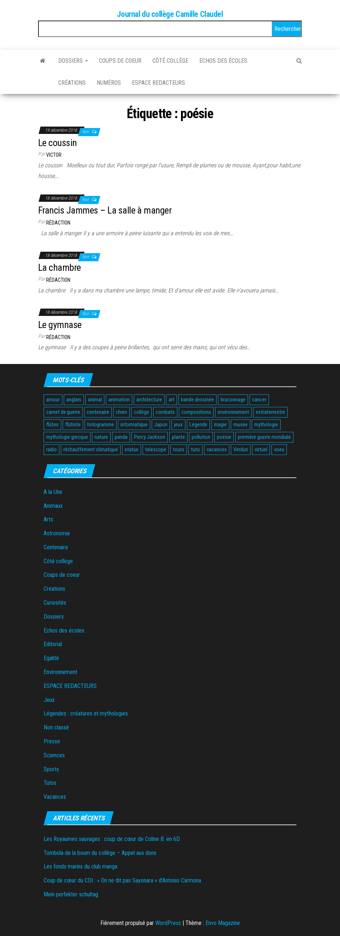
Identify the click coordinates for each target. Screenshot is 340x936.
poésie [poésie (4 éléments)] (224, 437)
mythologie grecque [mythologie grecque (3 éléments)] (67, 437)
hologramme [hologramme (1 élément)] (100, 424)
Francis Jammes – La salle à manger (104, 210)
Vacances (55, 796)
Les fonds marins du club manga (80, 866)
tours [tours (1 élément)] (178, 449)
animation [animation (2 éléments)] (119, 399)
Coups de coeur (120, 60)
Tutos (50, 782)
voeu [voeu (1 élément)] (279, 449)
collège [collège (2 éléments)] (141, 412)
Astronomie (57, 533)
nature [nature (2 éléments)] (101, 437)
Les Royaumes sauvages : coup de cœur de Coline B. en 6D (112, 838)
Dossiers (73, 60)
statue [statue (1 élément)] (131, 449)
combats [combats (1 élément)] (165, 412)
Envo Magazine (223, 922)
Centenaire (56, 547)
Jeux (49, 699)
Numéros (109, 82)
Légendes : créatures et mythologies (86, 713)
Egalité (51, 658)
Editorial (53, 644)
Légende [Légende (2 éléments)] (198, 424)
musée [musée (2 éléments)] (240, 424)
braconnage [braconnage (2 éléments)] (233, 399)
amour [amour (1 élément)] (53, 399)
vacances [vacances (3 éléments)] (217, 449)
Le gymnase (60, 324)
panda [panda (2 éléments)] (121, 437)
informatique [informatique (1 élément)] (134, 424)
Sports (51, 769)
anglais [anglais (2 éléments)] (73, 399)
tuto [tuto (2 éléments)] (195, 449)
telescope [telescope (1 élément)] (155, 449)
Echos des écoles (223, 60)
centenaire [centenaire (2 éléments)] (98, 412)
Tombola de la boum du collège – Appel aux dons (100, 852)
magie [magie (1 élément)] (220, 424)
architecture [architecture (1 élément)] (149, 399)
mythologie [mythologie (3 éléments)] (266, 424)
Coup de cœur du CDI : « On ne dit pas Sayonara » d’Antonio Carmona (122, 880)
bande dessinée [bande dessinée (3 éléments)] (197, 399)
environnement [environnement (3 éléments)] (233, 412)
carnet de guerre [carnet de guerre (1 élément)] (63, 412)
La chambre (59, 267)
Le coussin (57, 142)
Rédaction (58, 223)
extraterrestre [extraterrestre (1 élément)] (270, 412)
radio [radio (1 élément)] (51, 449)
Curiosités (55, 602)
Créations (72, 82)
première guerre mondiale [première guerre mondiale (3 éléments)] (264, 437)
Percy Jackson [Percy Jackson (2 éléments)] (149, 437)
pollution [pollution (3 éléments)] (201, 437)
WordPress (168, 922)
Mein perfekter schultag (71, 894)
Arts (48, 519)
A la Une (53, 491)
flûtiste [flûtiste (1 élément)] (73, 424)
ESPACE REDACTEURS (158, 82)
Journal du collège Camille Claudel (170, 14)
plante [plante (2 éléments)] (178, 437)
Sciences (54, 755)
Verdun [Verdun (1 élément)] (240, 449)
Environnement (60, 672)
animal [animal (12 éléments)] (95, 399)
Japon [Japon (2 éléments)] (160, 424)
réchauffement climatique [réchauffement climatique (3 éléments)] (90, 449)
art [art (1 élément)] (171, 399)
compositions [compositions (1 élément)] (196, 412)
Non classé (56, 727)
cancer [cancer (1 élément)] (259, 399)
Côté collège (170, 60)
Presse (52, 741)
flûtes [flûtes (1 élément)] (52, 424)
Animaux (53, 505)
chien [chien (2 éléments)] (121, 412)
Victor (54, 155)
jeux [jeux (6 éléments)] (178, 424)
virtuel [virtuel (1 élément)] (261, 449)
